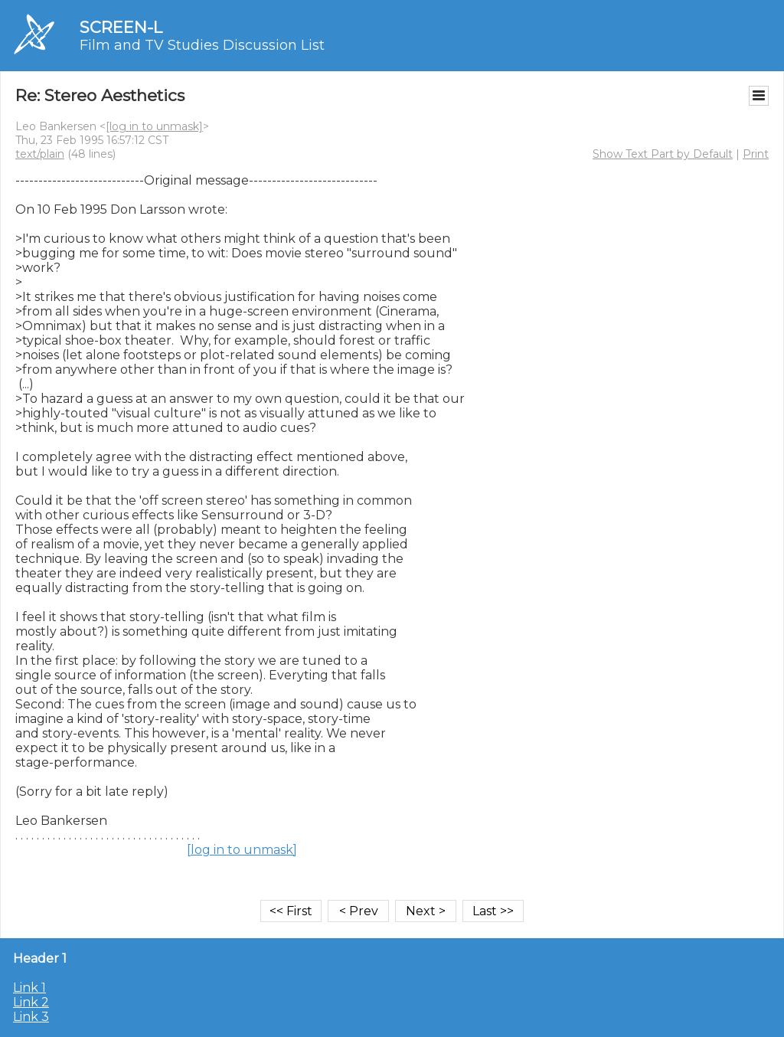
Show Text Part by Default (663, 154)
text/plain (39, 154)
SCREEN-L (121, 27)
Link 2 (31, 1002)
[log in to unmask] (154, 126)
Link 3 (31, 1016)
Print (756, 154)
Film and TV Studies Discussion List (202, 45)
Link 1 (29, 987)
